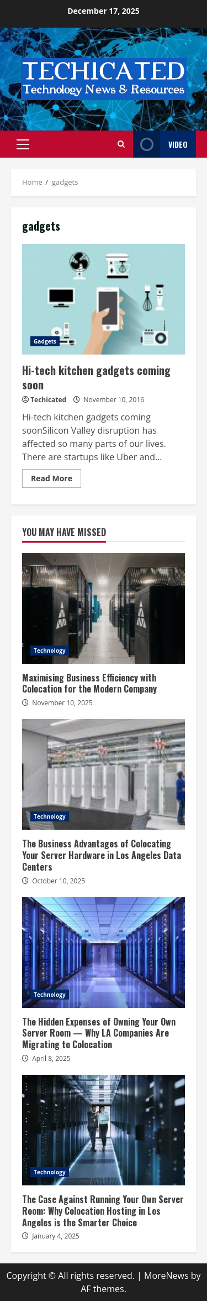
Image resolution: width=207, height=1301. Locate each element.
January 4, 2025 (55, 1236)
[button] (23, 144)
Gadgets (45, 341)
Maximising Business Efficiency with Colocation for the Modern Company (103, 608)
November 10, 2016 (113, 399)
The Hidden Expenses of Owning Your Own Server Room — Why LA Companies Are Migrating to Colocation (103, 952)
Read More (51, 478)
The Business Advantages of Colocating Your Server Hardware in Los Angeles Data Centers (103, 774)
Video (160, 144)
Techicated (48, 399)
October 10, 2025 (58, 881)
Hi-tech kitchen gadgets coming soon (103, 299)
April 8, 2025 (51, 1058)
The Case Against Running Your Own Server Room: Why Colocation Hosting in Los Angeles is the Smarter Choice (103, 1130)
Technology (50, 650)
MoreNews (166, 1275)
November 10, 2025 (62, 702)
